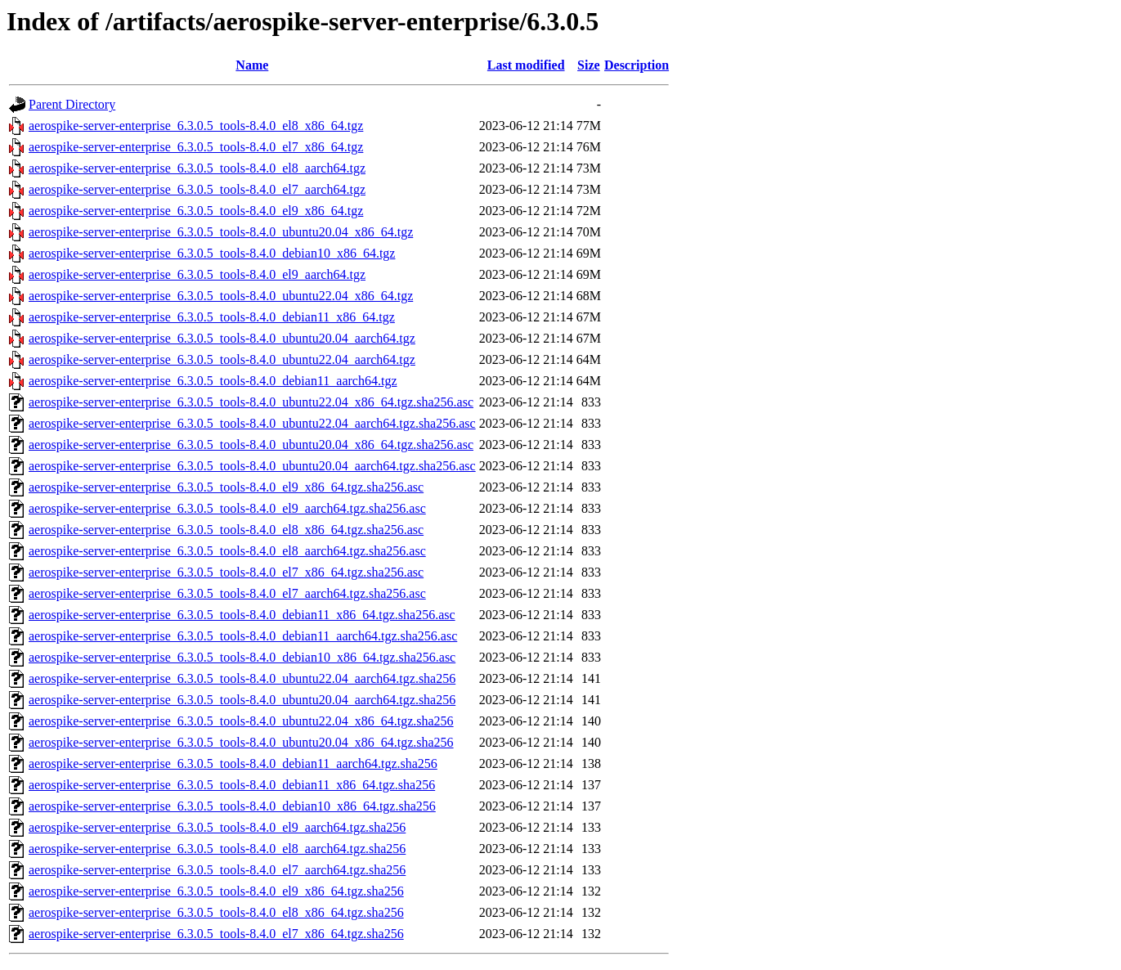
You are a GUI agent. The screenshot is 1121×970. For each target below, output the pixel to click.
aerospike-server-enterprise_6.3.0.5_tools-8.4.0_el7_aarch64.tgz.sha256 (217, 870)
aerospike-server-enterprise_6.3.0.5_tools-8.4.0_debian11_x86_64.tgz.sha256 (232, 785)
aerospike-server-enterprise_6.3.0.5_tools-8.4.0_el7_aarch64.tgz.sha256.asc (227, 593)
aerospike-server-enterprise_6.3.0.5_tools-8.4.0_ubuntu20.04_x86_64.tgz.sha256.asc (251, 444)
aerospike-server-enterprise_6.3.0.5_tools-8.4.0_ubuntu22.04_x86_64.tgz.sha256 (241, 721)
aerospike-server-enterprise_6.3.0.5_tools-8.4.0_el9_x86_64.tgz (196, 211)
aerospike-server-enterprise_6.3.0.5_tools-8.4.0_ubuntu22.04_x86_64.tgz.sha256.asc (251, 402)
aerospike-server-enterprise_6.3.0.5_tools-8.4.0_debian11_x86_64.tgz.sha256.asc (242, 615)
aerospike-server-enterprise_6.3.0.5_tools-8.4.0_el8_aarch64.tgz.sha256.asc (227, 551)
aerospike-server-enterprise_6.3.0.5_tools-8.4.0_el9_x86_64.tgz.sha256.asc (226, 487)
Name (251, 65)
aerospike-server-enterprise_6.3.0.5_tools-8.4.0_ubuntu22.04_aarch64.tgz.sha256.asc (252, 423)
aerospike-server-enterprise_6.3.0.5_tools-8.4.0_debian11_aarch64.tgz (213, 381)
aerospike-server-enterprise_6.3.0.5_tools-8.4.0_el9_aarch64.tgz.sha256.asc (227, 508)
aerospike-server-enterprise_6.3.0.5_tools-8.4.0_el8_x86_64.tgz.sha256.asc (226, 530)
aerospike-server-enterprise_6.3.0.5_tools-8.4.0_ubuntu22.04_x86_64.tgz (221, 296)
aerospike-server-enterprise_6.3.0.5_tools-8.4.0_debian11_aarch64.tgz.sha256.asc (243, 636)
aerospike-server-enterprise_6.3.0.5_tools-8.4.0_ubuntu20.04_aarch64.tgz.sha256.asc (252, 466)
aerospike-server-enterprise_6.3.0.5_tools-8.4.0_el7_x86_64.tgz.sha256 (216, 934)
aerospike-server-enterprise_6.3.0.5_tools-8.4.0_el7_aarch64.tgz (197, 189)
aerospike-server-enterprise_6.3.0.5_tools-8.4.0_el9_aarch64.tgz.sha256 (217, 827)
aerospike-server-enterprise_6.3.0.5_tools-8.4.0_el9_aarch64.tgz (197, 274)
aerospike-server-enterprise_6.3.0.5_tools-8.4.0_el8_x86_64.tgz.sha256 (216, 912)
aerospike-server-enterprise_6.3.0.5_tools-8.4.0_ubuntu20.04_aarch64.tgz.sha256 (242, 700)
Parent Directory (72, 104)
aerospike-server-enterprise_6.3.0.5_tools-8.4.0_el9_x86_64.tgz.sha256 (216, 891)
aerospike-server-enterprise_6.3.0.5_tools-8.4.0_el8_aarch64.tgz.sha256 (217, 848)
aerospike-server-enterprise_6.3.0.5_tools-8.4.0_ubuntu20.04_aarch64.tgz (222, 338)
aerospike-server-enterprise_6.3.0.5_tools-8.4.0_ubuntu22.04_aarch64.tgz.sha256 (242, 678)
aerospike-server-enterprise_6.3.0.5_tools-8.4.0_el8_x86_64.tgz (196, 125)
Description (636, 65)
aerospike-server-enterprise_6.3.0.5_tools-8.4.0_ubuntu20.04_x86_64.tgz (221, 232)
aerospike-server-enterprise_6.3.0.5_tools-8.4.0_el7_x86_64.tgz (196, 147)
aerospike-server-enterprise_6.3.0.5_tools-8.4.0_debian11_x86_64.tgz (212, 317)
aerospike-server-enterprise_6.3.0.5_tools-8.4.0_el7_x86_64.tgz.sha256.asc (226, 572)
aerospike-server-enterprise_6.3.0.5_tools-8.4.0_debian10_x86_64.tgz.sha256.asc (242, 657)
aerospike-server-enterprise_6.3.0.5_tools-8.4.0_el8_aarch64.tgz (197, 168)
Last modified (526, 65)
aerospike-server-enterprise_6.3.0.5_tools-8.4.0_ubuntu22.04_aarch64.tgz (222, 359)
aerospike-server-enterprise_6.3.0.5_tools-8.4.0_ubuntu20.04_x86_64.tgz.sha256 (241, 742)
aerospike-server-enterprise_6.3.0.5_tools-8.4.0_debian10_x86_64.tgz (212, 253)
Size (588, 65)
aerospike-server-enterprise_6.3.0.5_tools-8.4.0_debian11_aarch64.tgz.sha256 (233, 763)
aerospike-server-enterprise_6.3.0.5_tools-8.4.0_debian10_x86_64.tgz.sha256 (232, 806)
